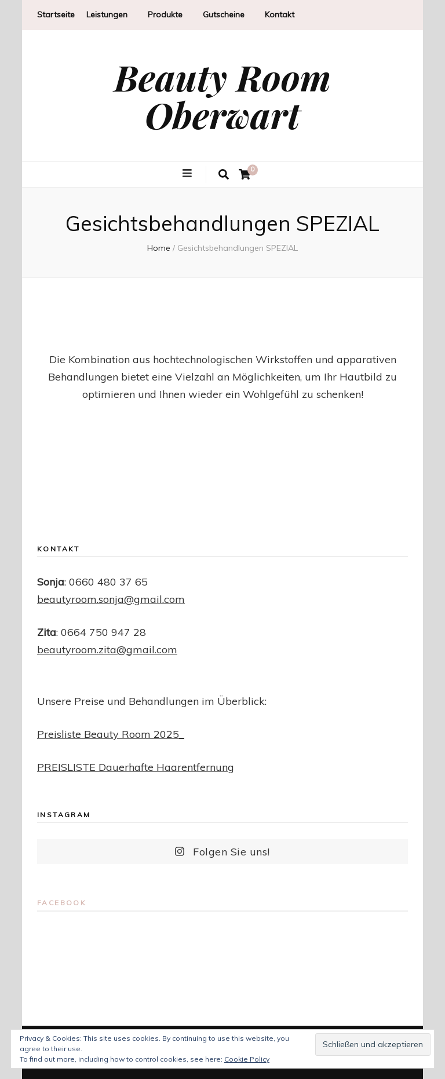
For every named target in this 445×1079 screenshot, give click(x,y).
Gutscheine (224, 14)
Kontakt (279, 14)
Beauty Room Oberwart (222, 95)
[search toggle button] (223, 175)
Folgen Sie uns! (222, 851)
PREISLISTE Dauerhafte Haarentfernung (135, 767)
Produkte (165, 14)
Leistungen (106, 14)
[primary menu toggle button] (189, 173)
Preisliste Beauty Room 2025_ (110, 734)
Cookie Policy (246, 1059)
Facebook (61, 902)
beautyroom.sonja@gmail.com (111, 599)
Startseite (56, 14)
